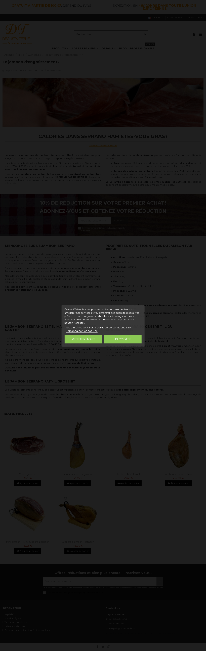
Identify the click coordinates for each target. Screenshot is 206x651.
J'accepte (122, 339)
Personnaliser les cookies (81, 330)
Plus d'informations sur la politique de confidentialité (97, 327)
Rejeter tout (83, 339)
